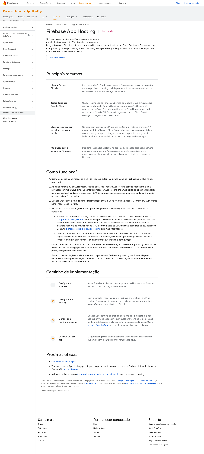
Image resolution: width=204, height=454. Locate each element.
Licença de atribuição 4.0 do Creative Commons (136, 381)
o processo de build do (83, 229)
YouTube (96, 436)
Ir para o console (191, 3)
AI (43, 17)
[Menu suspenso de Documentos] (94, 3)
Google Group (155, 432)
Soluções (61, 3)
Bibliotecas (42, 436)
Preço (72, 3)
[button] (15, 20)
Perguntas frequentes (158, 440)
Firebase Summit (100, 428)
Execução (44, 3)
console (98, 325)
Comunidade (105, 3)
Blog (178, 3)
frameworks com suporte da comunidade (97, 374)
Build (29, 3)
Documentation (12, 11)
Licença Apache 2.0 (91, 383)
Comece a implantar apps (64, 361)
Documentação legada (158, 445)
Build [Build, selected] (55, 17)
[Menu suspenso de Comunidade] (114, 3)
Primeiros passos (57, 57)
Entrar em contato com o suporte (162, 424)
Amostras (42, 432)
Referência (88, 17)
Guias (40, 424)
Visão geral (8, 17)
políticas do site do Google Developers (140, 383)
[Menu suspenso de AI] (47, 17)
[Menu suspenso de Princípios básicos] (37, 17)
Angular (74, 369)
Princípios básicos (26, 17)
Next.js (66, 369)
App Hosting (34, 11)
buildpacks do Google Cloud (70, 219)
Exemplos (101, 17)
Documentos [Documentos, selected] (85, 3)
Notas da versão (155, 436)
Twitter (96, 432)
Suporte (122, 3)
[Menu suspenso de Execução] (51, 3)
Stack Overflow (155, 428)
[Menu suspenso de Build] (34, 3)
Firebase (49, 24)
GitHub (41, 440)
